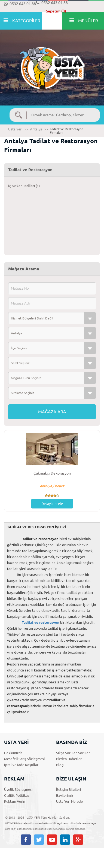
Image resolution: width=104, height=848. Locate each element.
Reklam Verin (14, 801)
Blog (60, 765)
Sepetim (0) (56, 11)
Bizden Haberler (69, 759)
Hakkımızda (13, 753)
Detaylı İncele (52, 503)
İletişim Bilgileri (68, 789)
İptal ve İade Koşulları (21, 765)
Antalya (36, 129)
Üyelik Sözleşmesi (18, 789)
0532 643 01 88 (20, 4)
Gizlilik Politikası (17, 795)
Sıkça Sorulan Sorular (73, 753)
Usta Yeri (15, 129)
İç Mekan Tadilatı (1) (24, 186)
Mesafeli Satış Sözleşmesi (24, 759)
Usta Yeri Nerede (69, 801)
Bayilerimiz (64, 795)
